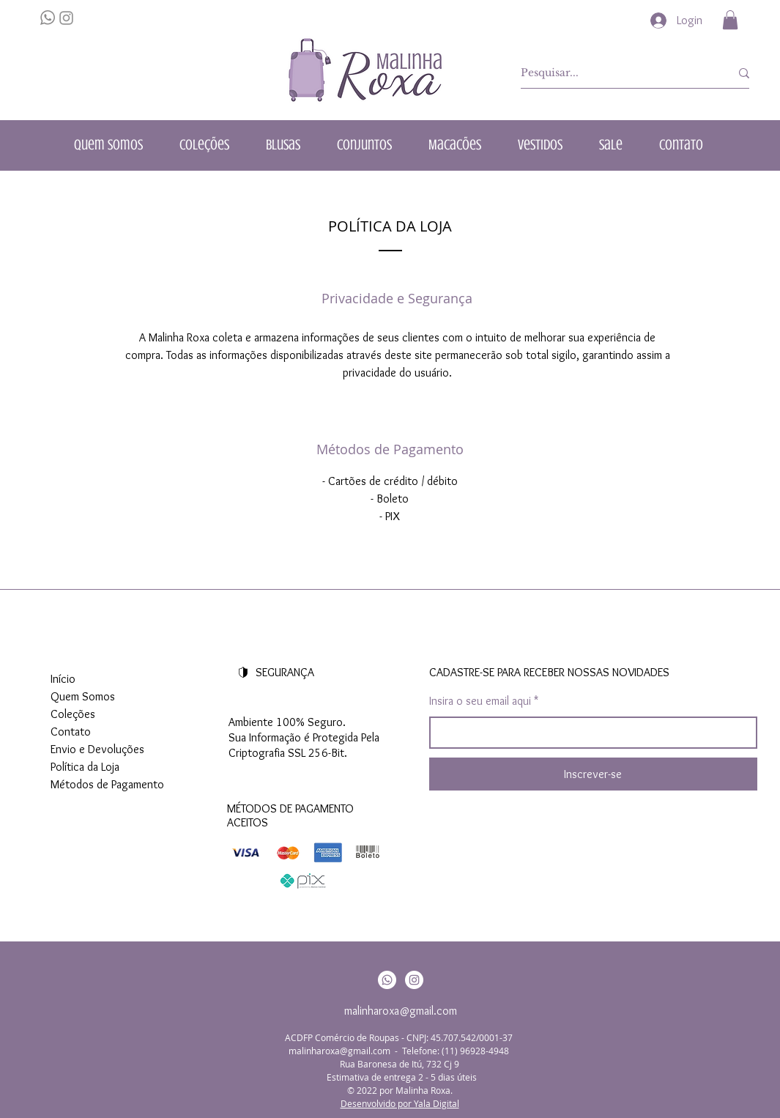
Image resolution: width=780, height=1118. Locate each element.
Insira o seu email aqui (480, 701)
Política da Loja (85, 767)
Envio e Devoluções (97, 749)
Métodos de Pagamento (107, 784)
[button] (730, 19)
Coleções (73, 714)
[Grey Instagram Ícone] (66, 18)
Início (63, 679)
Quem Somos (83, 696)
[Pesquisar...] (614, 73)
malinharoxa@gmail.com (400, 1011)
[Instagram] (414, 980)
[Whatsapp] (387, 980)
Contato (71, 731)
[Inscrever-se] (593, 774)
